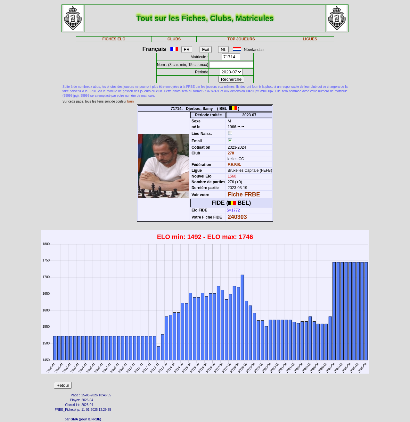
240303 (237, 217)
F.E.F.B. (234, 164)
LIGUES (310, 39)
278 (230, 153)
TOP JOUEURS (241, 39)
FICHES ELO (113, 39)
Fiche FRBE (244, 194)
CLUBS (174, 39)
